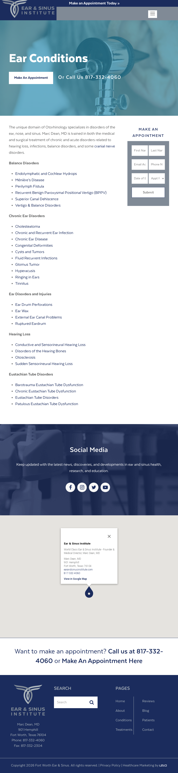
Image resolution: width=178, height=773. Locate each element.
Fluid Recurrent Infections (36, 258)
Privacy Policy (110, 765)
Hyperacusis (25, 271)
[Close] (109, 536)
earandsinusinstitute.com (78, 569)
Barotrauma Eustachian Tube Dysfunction (49, 385)
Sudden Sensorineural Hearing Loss (44, 364)
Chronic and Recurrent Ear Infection (44, 233)
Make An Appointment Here (102, 661)
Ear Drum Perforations (33, 305)
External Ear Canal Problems (38, 317)
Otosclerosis (25, 357)
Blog (145, 711)
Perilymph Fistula (29, 186)
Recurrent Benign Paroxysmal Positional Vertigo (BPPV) (60, 193)
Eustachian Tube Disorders (36, 398)
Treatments (124, 730)
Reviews (148, 701)
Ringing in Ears (27, 277)
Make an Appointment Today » (94, 3)
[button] (89, 592)
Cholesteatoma (27, 227)
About (120, 711)
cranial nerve (104, 146)
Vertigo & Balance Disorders (38, 205)
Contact (148, 730)
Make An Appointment (31, 78)
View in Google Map (75, 578)
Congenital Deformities (34, 246)
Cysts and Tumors (29, 252)
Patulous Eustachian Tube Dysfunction (46, 404)
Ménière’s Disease (29, 180)
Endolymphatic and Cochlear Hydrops (46, 174)
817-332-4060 (103, 77)
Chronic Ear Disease (31, 239)
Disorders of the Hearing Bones (40, 351)
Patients (148, 720)
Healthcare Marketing (138, 765)
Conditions (124, 720)
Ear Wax (22, 311)
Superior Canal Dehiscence (36, 199)
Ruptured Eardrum (30, 324)
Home (120, 701)
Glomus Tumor (27, 265)
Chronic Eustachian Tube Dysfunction (45, 391)
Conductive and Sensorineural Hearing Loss (50, 345)
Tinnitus (21, 284)
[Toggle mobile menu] (152, 14)
